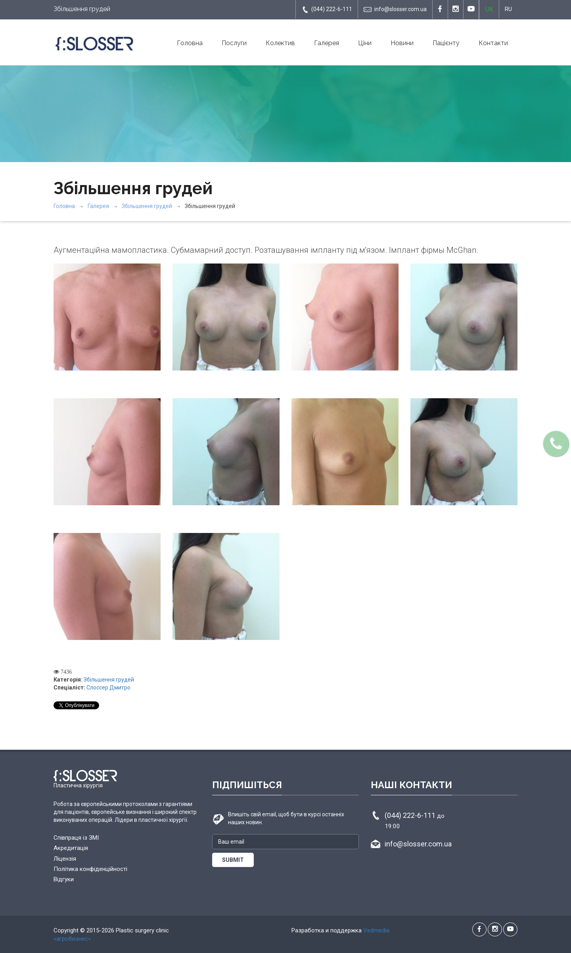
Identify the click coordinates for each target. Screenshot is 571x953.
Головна (190, 43)
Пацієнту (446, 43)
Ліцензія (65, 858)
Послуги (234, 43)
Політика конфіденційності (90, 869)
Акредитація (71, 848)
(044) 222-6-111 (326, 9)
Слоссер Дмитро (108, 687)
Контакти (493, 43)
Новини (402, 43)
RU (508, 9)
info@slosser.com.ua (395, 9)
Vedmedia (376, 930)
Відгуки (64, 879)
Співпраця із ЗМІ (76, 837)
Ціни (365, 43)
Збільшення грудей (147, 206)
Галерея (326, 43)
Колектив (280, 43)
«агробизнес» (72, 938)
